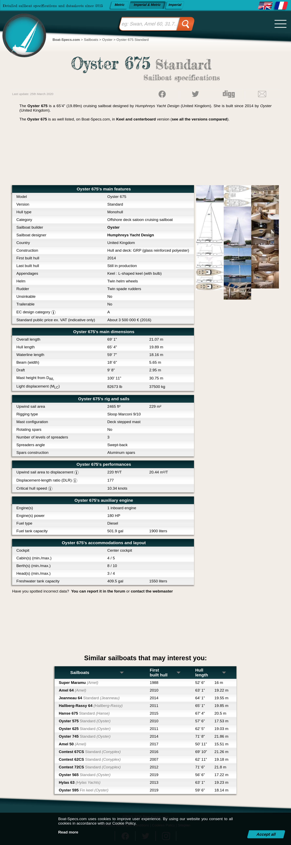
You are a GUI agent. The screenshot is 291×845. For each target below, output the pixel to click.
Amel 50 (72, 744)
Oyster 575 (85, 721)
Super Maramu (78, 682)
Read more (68, 832)
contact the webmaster (152, 591)
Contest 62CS (90, 759)
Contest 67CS (90, 752)
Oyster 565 (85, 775)
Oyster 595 (83, 790)
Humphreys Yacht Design (130, 235)
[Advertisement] (145, 155)
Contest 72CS (90, 767)
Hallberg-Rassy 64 (91, 705)
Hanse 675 (84, 713)
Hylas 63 (79, 782)
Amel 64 (72, 690)
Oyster (113, 227)
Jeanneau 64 (89, 698)
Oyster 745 (85, 736)
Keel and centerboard (136, 119)
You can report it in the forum (98, 591)
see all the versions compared (199, 119)
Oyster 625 (85, 729)
